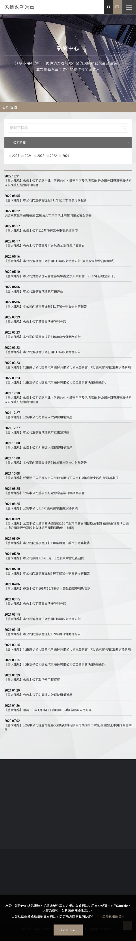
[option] (68, 58)
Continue (68, 930)
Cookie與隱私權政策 (106, 916)
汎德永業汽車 (19, 7)
